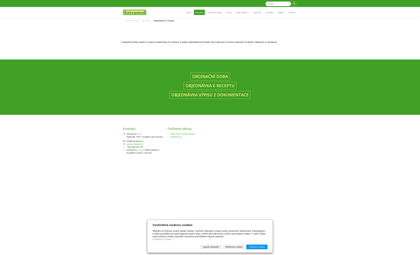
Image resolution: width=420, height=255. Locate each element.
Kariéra (291, 12)
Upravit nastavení (211, 247)
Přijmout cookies (257, 247)
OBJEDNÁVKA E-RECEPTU (210, 85)
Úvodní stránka (132, 20)
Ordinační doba (215, 12)
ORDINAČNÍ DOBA (210, 76)
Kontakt (269, 12)
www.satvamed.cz (134, 144)
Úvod (188, 12)
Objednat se (176, 136)
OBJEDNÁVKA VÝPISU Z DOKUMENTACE (210, 95)
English (280, 12)
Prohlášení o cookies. (162, 239)
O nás (229, 12)
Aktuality (199, 12)
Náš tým (258, 12)
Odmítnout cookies (234, 247)
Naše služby (242, 12)
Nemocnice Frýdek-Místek (182, 133)
